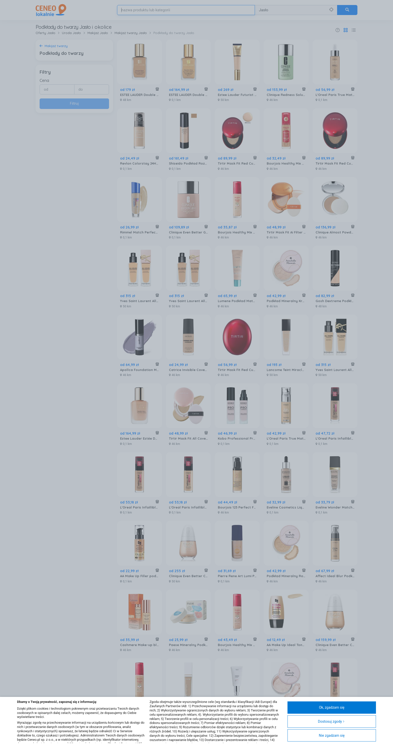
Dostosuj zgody (331, 721)
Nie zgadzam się (332, 735)
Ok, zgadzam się (332, 707)
